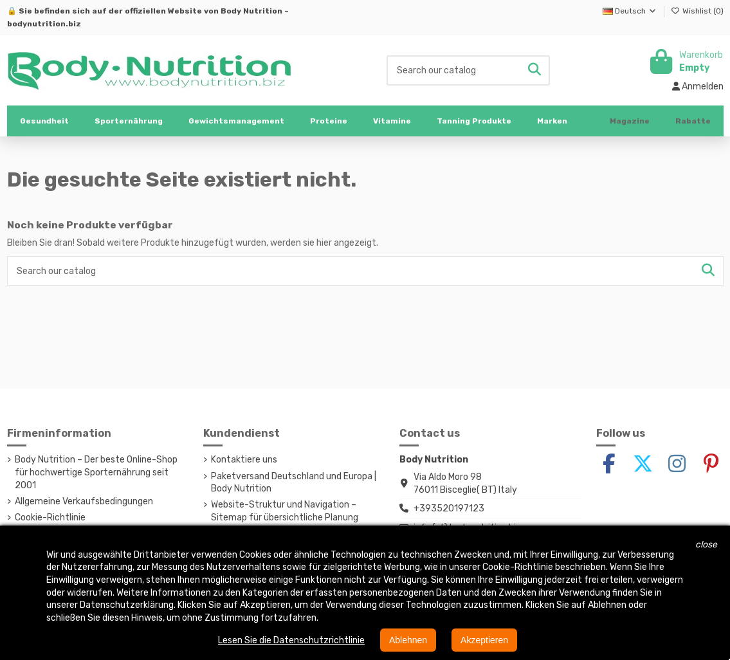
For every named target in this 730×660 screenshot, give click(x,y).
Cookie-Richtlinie (50, 517)
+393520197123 (449, 508)
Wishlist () (697, 10)
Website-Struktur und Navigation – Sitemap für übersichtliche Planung (284, 511)
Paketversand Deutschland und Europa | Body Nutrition (293, 483)
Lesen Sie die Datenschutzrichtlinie (291, 640)
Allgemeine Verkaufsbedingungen (84, 501)
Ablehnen (408, 640)
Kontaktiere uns (244, 459)
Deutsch (630, 10)
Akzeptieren (484, 640)
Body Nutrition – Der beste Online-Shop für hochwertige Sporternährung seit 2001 (96, 472)
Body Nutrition (251, 10)
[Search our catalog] (534, 70)
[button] (129, 120)
